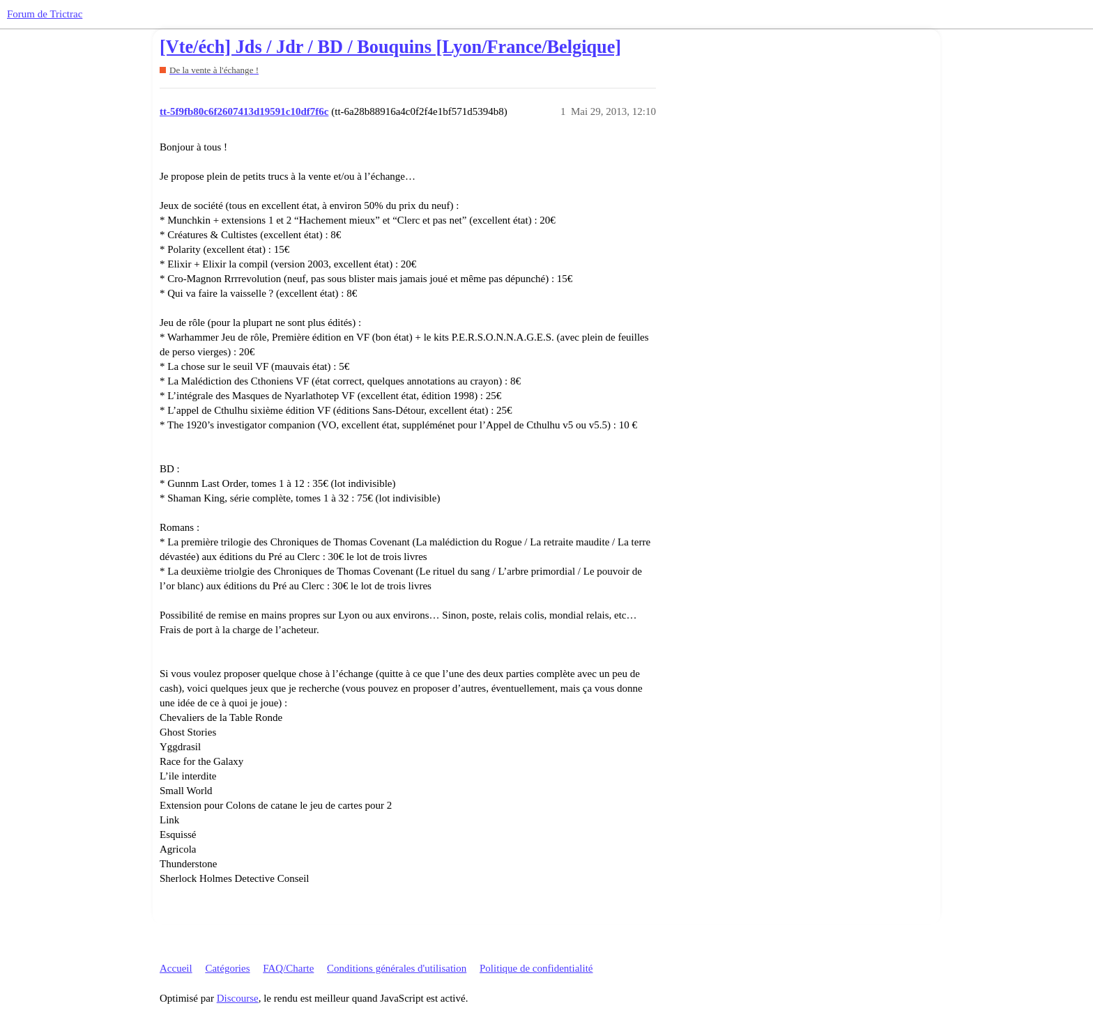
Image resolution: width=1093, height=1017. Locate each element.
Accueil (176, 968)
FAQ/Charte (288, 968)
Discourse (238, 998)
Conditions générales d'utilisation (396, 968)
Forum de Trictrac (44, 14)
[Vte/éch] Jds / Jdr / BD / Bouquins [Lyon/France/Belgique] (390, 47)
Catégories (227, 968)
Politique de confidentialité (536, 968)
